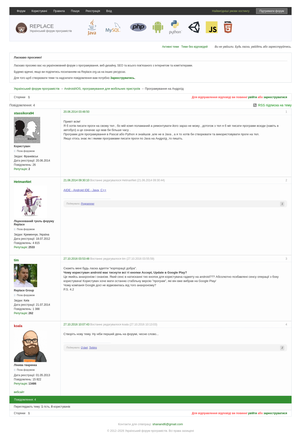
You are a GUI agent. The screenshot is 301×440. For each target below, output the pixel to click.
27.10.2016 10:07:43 (76, 324)
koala (18, 326)
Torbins (93, 347)
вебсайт (19, 392)
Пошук (75, 11)
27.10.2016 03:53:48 (76, 258)
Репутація (20, 169)
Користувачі (39, 11)
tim (16, 260)
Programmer (87, 203)
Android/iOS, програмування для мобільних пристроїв (102, 88)
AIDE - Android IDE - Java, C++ (84, 190)
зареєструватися (275, 97)
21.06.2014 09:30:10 (76, 180)
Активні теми (170, 46)
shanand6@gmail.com (167, 424)
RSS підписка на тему (275, 105)
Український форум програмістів (36, 88)
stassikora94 (24, 113)
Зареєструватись (122, 78)
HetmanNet (22, 182)
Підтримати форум (271, 11)
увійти (252, 97)
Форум (21, 11)
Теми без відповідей (194, 46)
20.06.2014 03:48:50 (76, 111)
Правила (59, 11)
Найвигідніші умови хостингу (231, 11)
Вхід (109, 11)
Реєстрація (93, 11)
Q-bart (84, 347)
